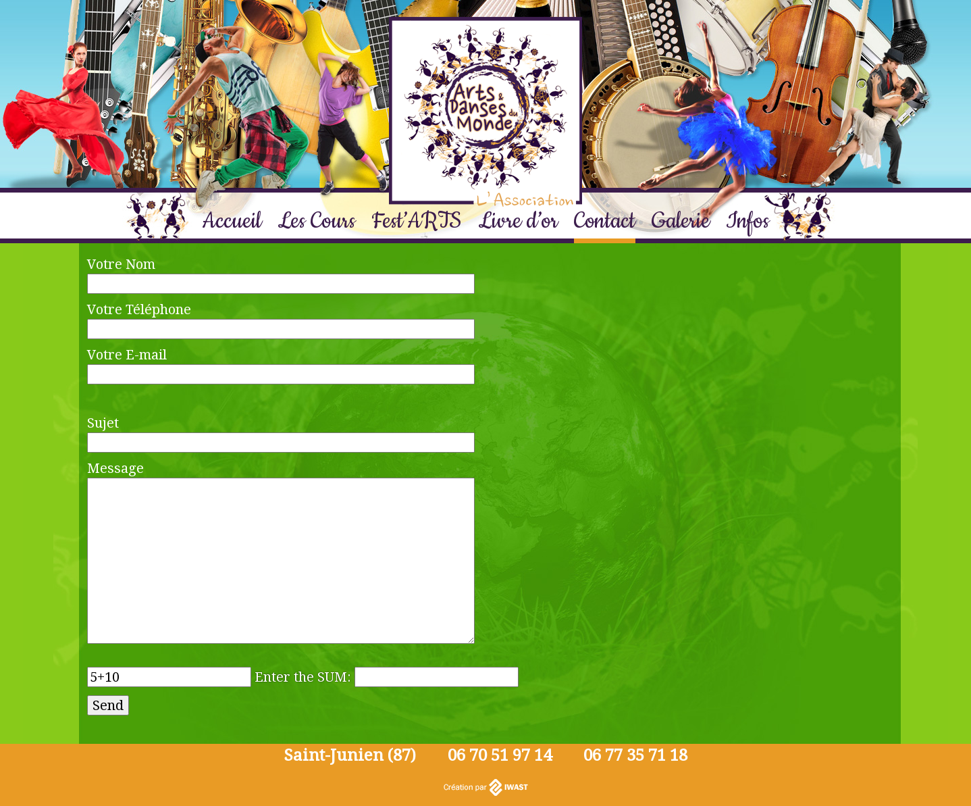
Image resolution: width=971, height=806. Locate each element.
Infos (747, 221)
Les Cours (316, 221)
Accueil (231, 221)
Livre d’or (518, 221)
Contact (604, 221)
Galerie (681, 221)
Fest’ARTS (416, 221)
